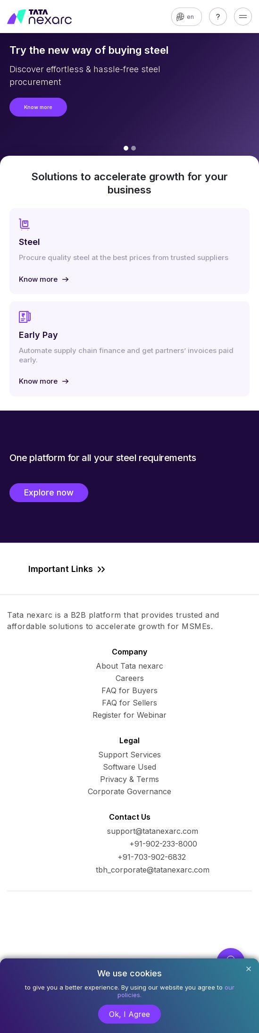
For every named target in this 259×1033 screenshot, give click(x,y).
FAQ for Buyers (129, 690)
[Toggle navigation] (243, 16)
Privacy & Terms (129, 779)
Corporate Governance (129, 791)
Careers (130, 678)
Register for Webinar (129, 715)
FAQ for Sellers (129, 702)
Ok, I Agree (129, 1014)
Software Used (129, 767)
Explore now (49, 492)
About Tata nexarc (129, 666)
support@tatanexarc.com (152, 831)
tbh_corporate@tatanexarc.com (152, 869)
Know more (38, 107)
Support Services (129, 754)
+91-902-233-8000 (163, 843)
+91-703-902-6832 (151, 857)
